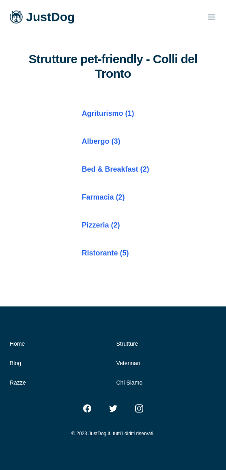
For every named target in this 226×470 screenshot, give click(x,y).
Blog (15, 363)
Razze (18, 382)
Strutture (127, 343)
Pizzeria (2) (101, 225)
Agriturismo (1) (108, 113)
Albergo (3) (101, 141)
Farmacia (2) (103, 197)
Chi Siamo (129, 382)
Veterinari (128, 363)
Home (17, 343)
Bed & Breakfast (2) (115, 169)
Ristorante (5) (105, 253)
